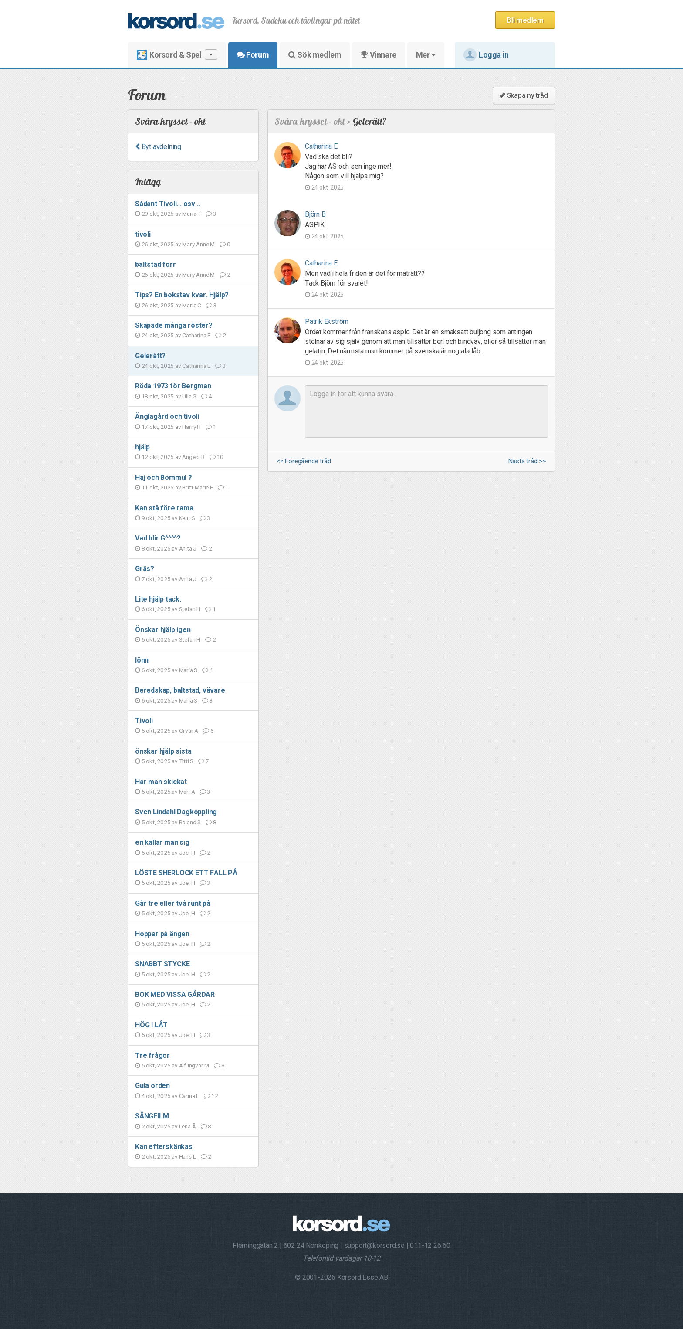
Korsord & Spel (177, 54)
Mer (426, 54)
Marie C (191, 305)
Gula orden (152, 1085)
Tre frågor (152, 1055)
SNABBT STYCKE (162, 964)
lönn (142, 660)
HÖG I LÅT (151, 1025)
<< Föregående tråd (304, 461)
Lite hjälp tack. (158, 599)
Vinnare (378, 54)
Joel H (187, 852)
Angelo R (193, 456)
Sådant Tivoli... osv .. (167, 204)
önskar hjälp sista (163, 751)
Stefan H (189, 608)
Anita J (188, 548)
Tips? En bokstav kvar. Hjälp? (182, 295)
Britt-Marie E (197, 487)
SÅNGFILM (152, 1116)
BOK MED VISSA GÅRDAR (175, 994)
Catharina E (196, 335)
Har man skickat (161, 782)
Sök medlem (314, 54)
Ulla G (189, 396)
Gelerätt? (150, 356)
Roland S (190, 822)
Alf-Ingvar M (194, 1065)
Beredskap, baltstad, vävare (180, 690)
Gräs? (144, 568)
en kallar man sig (162, 842)
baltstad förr (155, 264)
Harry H (191, 426)
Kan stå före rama (164, 508)
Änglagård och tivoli (167, 416)
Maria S (188, 669)
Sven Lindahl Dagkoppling (176, 812)
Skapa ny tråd (524, 95)
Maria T (191, 213)
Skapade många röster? (174, 325)
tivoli (143, 234)
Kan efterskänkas (164, 1146)
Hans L (187, 1156)
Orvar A (189, 730)
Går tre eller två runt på (172, 903)
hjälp (142, 447)
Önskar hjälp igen (163, 629)
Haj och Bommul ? (163, 477)
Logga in (486, 54)
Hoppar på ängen (162, 934)
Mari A (187, 791)
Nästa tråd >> (527, 461)
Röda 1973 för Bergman (173, 386)
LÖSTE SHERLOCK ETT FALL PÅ (186, 873)
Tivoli (144, 721)
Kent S (187, 517)
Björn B (315, 214)
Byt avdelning (158, 147)
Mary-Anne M (198, 244)
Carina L (189, 1095)
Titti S (186, 761)
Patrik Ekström (326, 321)
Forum (253, 54)
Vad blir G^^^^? (158, 538)
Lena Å (187, 1126)
